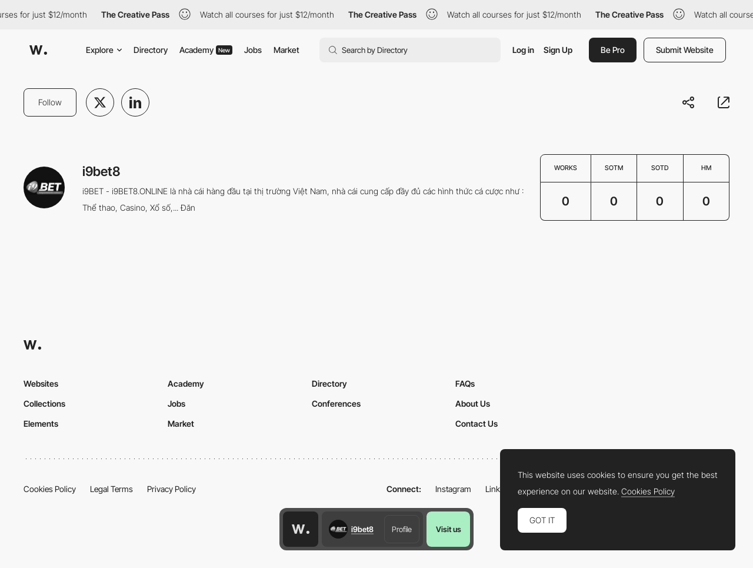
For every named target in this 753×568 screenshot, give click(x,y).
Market (286, 50)
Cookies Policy (50, 489)
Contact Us (476, 423)
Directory (151, 50)
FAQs (465, 383)
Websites (41, 383)
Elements (41, 423)
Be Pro (613, 50)
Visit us (448, 529)
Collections (44, 403)
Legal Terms (111, 489)
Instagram (453, 489)
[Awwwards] (38, 50)
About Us (472, 403)
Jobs (253, 50)
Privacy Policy (171, 489)
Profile (402, 529)
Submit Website (685, 50)
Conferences (336, 403)
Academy (205, 50)
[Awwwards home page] (300, 529)
